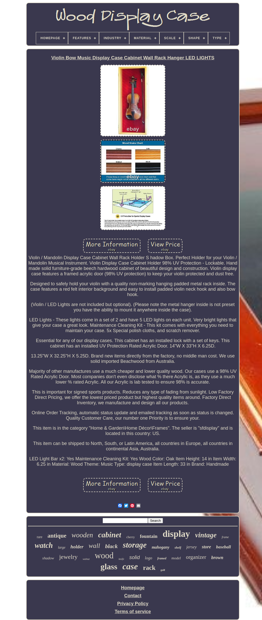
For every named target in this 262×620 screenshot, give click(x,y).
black (111, 546)
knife (121, 558)
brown (217, 557)
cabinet (109, 534)
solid (134, 557)
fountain (149, 536)
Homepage (133, 587)
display (176, 534)
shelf (177, 547)
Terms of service (133, 611)
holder (77, 546)
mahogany (160, 547)
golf (163, 569)
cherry (130, 537)
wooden (82, 535)
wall (94, 545)
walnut (86, 559)
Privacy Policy (132, 603)
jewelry (68, 556)
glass (109, 566)
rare (39, 537)
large (61, 547)
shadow (48, 558)
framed (161, 558)
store (206, 546)
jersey (191, 547)
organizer (196, 557)
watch (44, 545)
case (130, 566)
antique (56, 535)
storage (135, 544)
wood (104, 555)
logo (148, 558)
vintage (205, 535)
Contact (132, 595)
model (176, 558)
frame (225, 537)
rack (149, 567)
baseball (223, 547)
